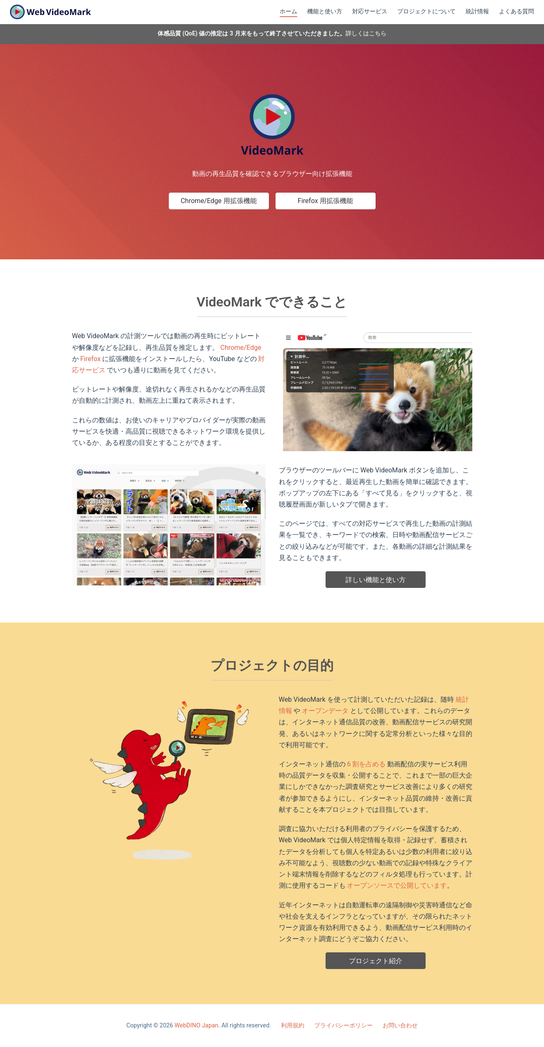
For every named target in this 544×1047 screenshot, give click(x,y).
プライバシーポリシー (343, 1025)
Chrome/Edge (240, 348)
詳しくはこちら (366, 33)
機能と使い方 (324, 11)
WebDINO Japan (196, 1025)
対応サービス (369, 11)
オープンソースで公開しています (397, 885)
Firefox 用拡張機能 (325, 201)
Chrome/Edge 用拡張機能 (218, 201)
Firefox (90, 359)
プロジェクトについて (426, 11)
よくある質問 (516, 11)
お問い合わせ (400, 1025)
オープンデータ (325, 711)
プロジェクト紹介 (375, 961)
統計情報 (477, 11)
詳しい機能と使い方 (376, 580)
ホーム (288, 11)
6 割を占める (366, 764)
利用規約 (292, 1025)
